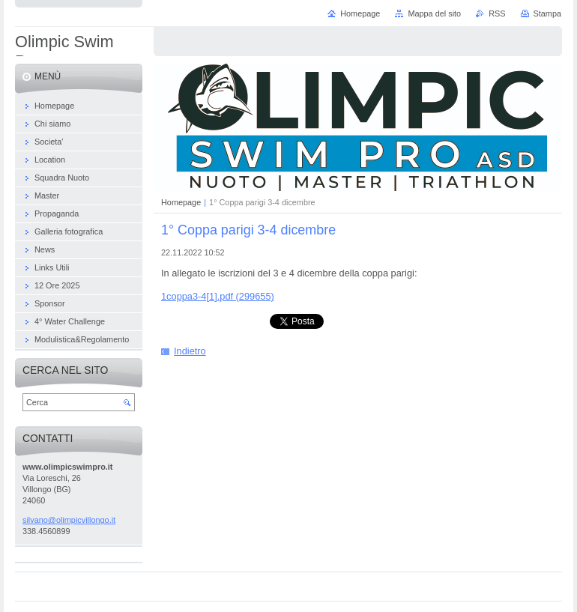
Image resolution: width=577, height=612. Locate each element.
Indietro (190, 351)
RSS (497, 13)
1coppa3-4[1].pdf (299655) (217, 296)
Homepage (181, 202)
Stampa (547, 13)
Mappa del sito (434, 13)
